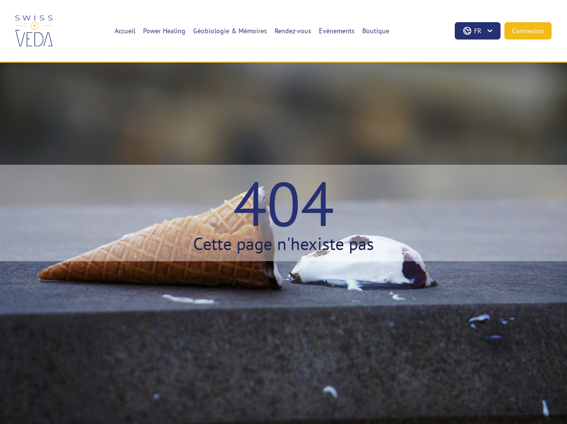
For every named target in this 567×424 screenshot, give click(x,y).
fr (478, 31)
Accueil (125, 30)
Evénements (337, 30)
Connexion (528, 30)
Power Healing (164, 30)
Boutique (375, 30)
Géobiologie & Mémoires (230, 30)
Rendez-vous (293, 30)
